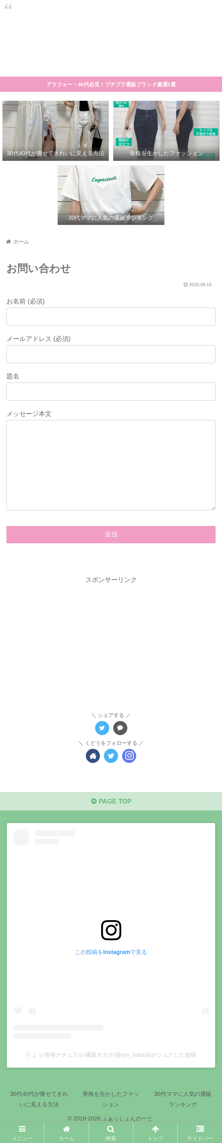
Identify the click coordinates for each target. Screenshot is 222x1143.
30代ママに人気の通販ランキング (183, 1115)
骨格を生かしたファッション (111, 1115)
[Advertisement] (111, 658)
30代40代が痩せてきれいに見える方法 (39, 1115)
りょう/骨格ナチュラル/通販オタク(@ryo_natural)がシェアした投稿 (111, 1071)
